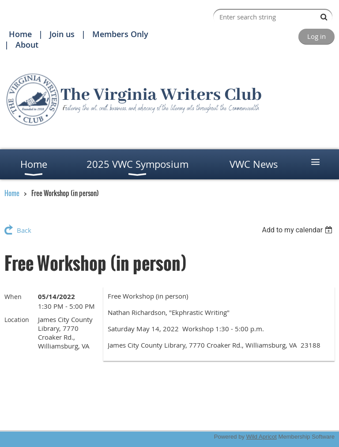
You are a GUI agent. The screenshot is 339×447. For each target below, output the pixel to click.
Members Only (120, 34)
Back (24, 230)
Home (20, 34)
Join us (62, 34)
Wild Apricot (261, 436)
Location (16, 319)
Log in (316, 36)
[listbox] (298, 229)
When (13, 296)
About (26, 44)
